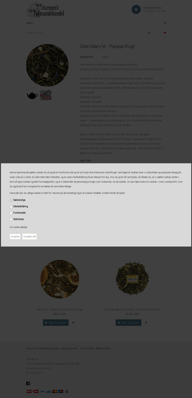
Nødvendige (19, 200)
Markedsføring (20, 206)
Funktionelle (19, 212)
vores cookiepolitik (168, 181)
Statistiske (18, 219)
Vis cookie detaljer (18, 227)
